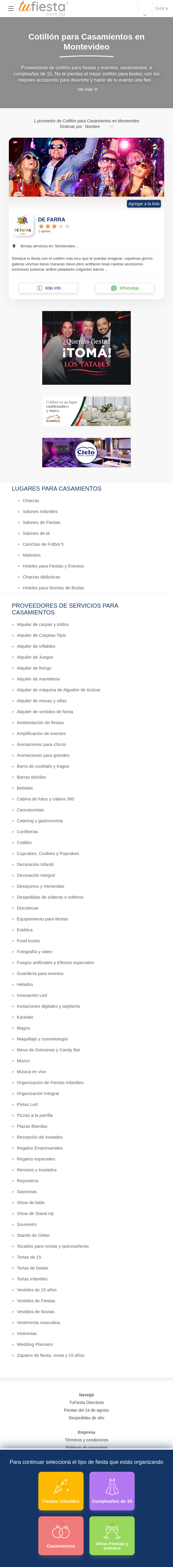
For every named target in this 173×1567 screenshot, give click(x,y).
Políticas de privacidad (86, 1447)
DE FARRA (51, 220)
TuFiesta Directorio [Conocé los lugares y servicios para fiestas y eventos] (86, 1402)
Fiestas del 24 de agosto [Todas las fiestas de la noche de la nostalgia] (86, 1410)
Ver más (85, 89)
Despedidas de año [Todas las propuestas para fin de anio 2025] (87, 1417)
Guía (159, 8)
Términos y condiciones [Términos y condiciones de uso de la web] (86, 1440)
